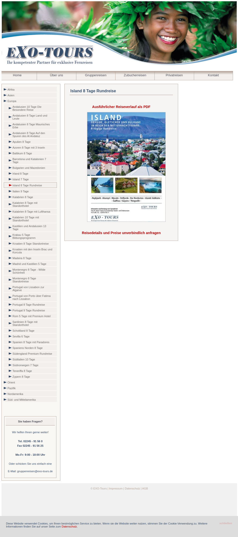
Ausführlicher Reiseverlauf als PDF (121, 107)
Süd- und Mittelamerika (21, 399)
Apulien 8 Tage (21, 141)
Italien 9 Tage (20, 191)
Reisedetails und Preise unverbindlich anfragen (121, 233)
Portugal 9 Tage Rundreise (28, 310)
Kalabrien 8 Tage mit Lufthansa (31, 211)
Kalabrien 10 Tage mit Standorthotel (25, 219)
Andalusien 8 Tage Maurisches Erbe (31, 126)
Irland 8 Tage (20, 173)
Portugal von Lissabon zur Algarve (28, 289)
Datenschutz (132, 488)
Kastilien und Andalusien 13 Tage (29, 228)
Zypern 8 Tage (21, 376)
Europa (11, 101)
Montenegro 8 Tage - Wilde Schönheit (28, 271)
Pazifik (11, 388)
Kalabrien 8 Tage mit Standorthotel (24, 204)
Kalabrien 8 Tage (22, 197)
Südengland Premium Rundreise (32, 353)
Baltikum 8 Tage (22, 153)
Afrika (10, 89)
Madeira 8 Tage (21, 258)
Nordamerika (15, 393)
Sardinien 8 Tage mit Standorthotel (24, 323)
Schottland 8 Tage (23, 330)
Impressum (115, 488)
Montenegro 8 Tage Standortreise (24, 280)
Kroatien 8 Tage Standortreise (30, 243)
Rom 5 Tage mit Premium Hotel (31, 316)
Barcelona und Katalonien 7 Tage (29, 161)
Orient (11, 382)
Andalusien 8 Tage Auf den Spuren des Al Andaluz (28, 135)
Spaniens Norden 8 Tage (27, 347)
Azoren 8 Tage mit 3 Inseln (28, 147)
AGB (145, 488)
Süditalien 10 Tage (23, 359)
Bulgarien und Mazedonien (28, 167)
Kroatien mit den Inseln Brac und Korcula (32, 251)
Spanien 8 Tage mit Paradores (30, 342)
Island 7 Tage (20, 179)
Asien (10, 95)
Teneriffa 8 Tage (22, 370)
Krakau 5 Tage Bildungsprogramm (23, 236)
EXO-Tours (100, 488)
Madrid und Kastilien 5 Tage (29, 263)
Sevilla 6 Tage (20, 336)
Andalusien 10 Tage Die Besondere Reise (26, 108)
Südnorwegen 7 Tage (25, 365)
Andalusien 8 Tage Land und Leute (29, 117)
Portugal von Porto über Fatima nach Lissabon (31, 297)
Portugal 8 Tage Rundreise (28, 304)
